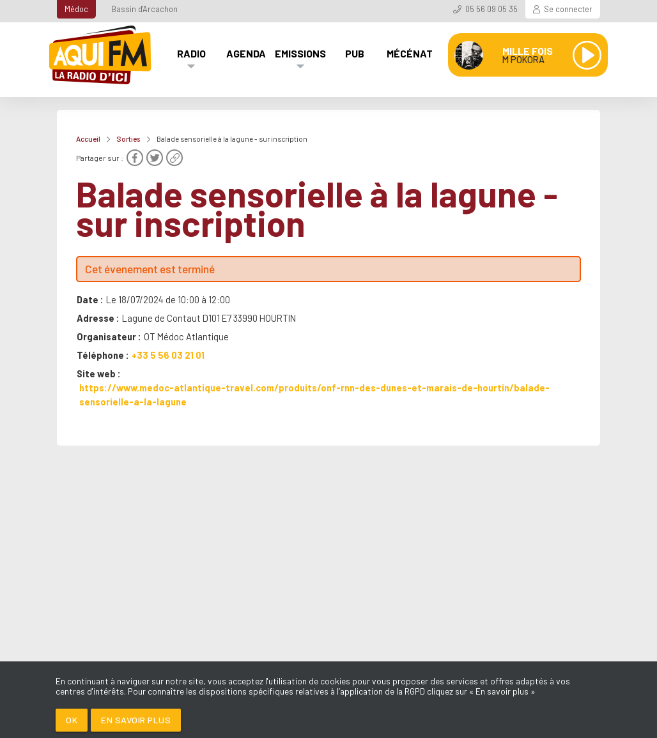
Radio (191, 53)
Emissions (300, 53)
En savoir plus (136, 719)
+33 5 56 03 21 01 (168, 355)
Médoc (76, 9)
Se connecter (568, 9)
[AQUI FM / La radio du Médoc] (101, 55)
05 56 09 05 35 (491, 9)
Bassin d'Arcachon (144, 9)
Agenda (246, 53)
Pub (354, 53)
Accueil (88, 138)
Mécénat (410, 53)
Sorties (128, 138)
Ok (71, 719)
